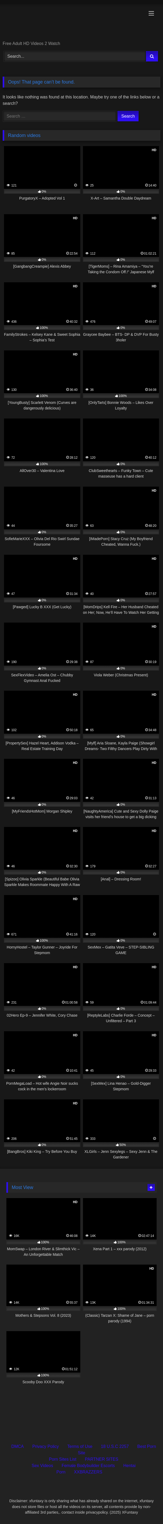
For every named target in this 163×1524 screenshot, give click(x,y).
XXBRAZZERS (88, 1472)
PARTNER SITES (101, 1459)
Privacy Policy (45, 1446)
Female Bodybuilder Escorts (88, 1465)
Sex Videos (42, 1465)
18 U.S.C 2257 (115, 1446)
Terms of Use (79, 1446)
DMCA (17, 1446)
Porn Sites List (62, 1459)
